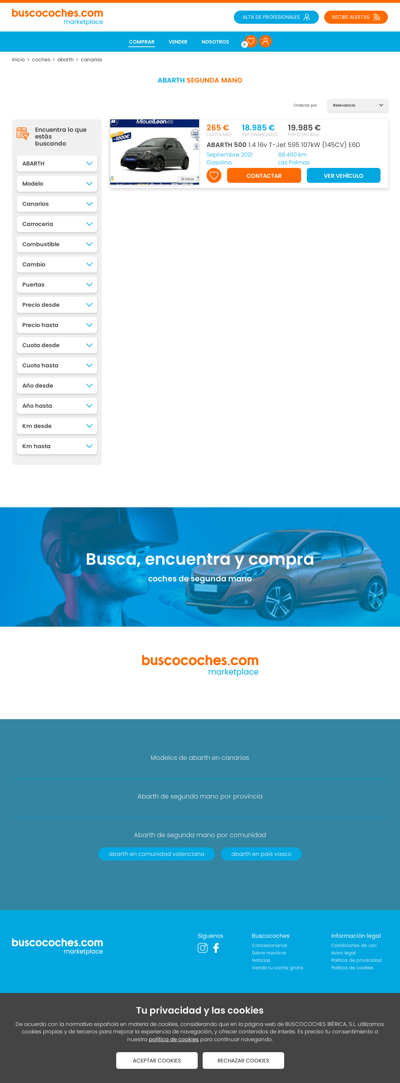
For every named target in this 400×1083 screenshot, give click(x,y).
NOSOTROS (215, 41)
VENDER (178, 41)
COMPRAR (141, 41)
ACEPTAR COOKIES (157, 1060)
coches (41, 59)
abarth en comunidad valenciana (156, 854)
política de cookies (174, 1039)
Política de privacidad (356, 960)
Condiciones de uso (354, 945)
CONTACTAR (264, 176)
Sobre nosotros (269, 952)
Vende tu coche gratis (277, 967)
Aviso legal (343, 952)
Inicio (18, 59)
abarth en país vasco (261, 854)
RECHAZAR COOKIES (243, 1060)
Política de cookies (352, 967)
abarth (65, 59)
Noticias (261, 960)
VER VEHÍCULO (344, 176)
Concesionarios (269, 945)
